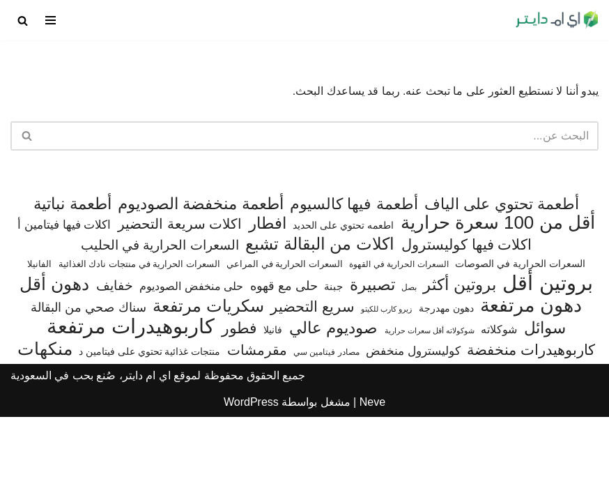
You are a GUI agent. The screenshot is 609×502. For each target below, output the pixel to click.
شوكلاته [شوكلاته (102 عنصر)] (499, 415)
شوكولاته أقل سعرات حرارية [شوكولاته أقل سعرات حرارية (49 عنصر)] (430, 416)
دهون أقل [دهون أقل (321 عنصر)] (54, 369)
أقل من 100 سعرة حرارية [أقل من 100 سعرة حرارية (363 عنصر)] (498, 309)
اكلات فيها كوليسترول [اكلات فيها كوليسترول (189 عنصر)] (466, 329)
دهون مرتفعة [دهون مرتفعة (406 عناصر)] (530, 391)
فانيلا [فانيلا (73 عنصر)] (272, 415)
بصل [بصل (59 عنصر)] (409, 372)
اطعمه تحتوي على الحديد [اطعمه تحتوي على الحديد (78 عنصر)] (343, 311)
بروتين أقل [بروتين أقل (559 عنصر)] (547, 368)
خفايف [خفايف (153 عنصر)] (114, 370)
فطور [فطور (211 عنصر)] (239, 414)
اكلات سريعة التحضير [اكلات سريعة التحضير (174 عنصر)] (180, 309)
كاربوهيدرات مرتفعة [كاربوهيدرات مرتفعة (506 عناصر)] (131, 413)
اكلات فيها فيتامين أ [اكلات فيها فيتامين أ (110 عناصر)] (64, 310)
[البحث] (22, 20)
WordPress (251, 487)
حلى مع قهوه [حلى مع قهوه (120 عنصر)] (284, 371)
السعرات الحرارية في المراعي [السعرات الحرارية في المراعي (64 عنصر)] (284, 349)
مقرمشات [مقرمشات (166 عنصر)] (257, 435)
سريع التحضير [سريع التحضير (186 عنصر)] (312, 391)
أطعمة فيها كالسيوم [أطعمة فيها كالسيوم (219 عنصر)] (353, 289)
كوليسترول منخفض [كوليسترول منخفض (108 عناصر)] (413, 436)
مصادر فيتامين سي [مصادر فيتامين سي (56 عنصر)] (326, 437)
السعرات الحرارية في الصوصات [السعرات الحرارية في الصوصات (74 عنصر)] (520, 349)
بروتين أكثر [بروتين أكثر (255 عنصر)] (459, 370)
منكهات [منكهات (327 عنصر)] (44, 434)
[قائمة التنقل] (50, 20)
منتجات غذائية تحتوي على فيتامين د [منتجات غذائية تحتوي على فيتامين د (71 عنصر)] (149, 437)
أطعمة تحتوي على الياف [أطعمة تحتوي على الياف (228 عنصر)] (501, 289)
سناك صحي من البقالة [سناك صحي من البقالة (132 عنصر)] (88, 392)
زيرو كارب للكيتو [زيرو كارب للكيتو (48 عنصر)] (386, 394)
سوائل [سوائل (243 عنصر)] (545, 414)
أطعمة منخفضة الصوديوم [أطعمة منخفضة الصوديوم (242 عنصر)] (201, 289)
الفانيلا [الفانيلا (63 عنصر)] (39, 349)
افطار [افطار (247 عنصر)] (267, 309)
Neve (372, 487)
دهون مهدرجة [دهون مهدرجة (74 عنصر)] (446, 393)
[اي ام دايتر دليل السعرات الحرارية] (557, 20)
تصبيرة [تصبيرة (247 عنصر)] (372, 370)
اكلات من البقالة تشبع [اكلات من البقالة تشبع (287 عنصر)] (319, 329)
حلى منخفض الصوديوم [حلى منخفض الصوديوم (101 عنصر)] (191, 371)
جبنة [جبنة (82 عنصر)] (333, 371)
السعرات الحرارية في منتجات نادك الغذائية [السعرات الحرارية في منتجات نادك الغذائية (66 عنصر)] (139, 349)
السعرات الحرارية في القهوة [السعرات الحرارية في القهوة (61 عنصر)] (398, 350)
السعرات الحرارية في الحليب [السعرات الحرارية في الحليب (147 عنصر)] (160, 330)
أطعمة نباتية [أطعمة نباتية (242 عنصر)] (72, 289)
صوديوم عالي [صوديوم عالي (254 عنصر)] (333, 414)
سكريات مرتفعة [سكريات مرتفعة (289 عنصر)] (208, 391)
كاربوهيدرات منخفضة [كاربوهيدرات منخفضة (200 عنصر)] (531, 435)
